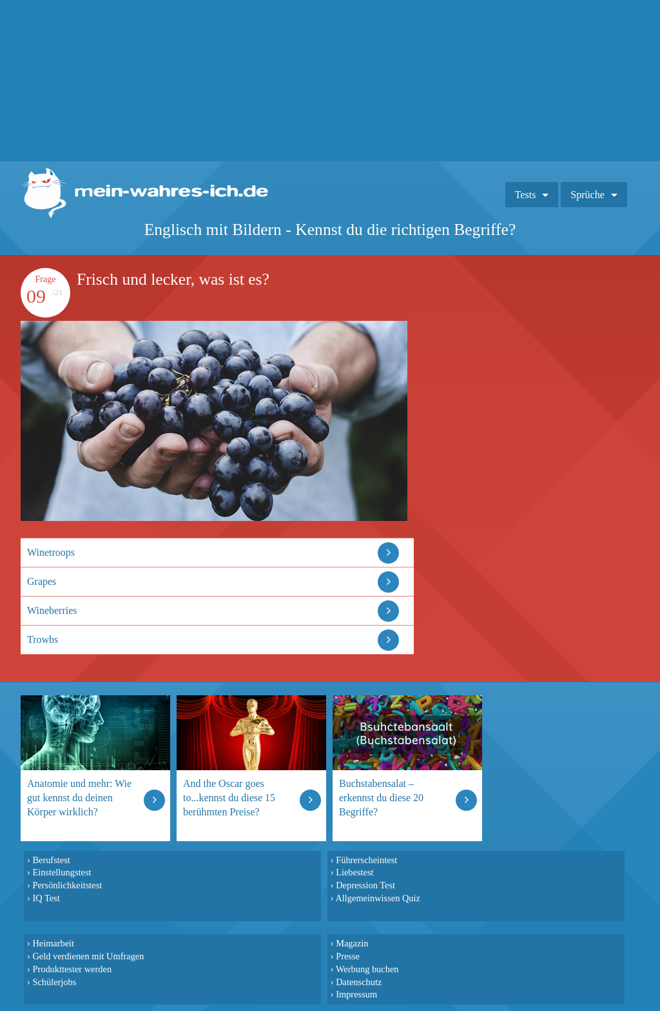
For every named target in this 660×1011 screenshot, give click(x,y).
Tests (525, 194)
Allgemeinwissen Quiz (377, 898)
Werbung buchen (367, 969)
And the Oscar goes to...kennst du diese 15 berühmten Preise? (229, 797)
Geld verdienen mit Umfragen (88, 956)
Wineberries (52, 610)
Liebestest (354, 872)
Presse (348, 956)
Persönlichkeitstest (67, 885)
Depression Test (365, 885)
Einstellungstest (61, 872)
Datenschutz (359, 982)
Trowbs (42, 639)
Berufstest (51, 860)
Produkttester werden (72, 969)
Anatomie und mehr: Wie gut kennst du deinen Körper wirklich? (79, 797)
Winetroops (51, 552)
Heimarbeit (53, 943)
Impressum (356, 994)
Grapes (41, 581)
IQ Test (45, 898)
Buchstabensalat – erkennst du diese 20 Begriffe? (381, 797)
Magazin (352, 943)
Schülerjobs (54, 982)
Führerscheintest (366, 860)
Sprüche (587, 194)
